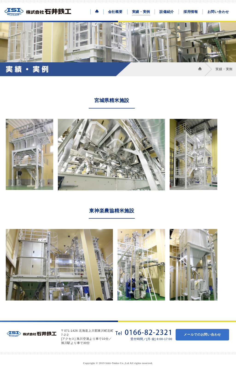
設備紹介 (166, 12)
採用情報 (190, 12)
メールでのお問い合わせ (202, 334)
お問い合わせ (218, 12)
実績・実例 (141, 12)
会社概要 (115, 12)
